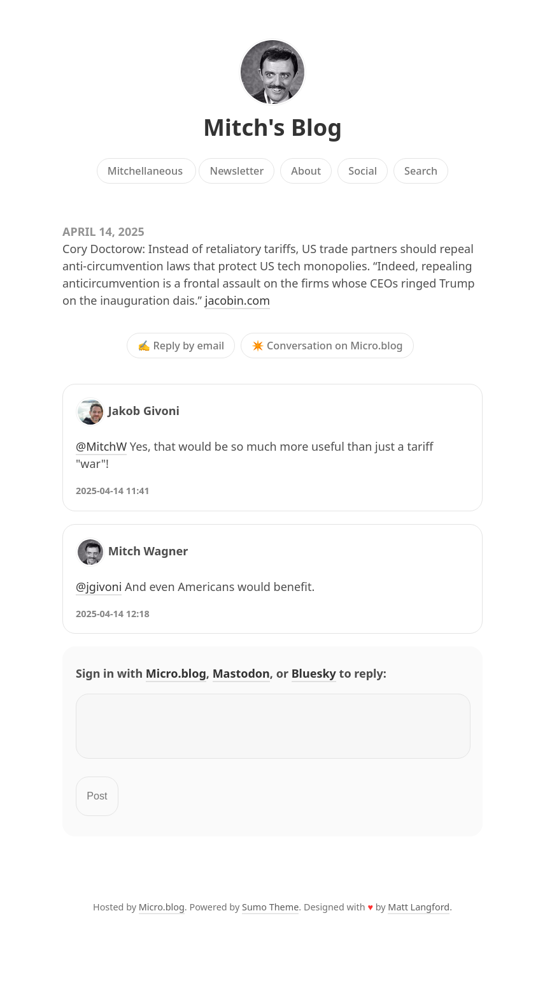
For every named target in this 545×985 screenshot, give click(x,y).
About (306, 171)
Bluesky (314, 673)
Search (420, 171)
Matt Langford (418, 914)
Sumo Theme (270, 914)
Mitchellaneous (146, 171)
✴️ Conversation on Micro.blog (327, 346)
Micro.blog (176, 673)
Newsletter (237, 171)
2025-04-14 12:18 (113, 614)
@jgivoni (99, 586)
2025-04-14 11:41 (113, 491)
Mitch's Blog (272, 127)
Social (362, 171)
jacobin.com (237, 300)
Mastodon (241, 673)
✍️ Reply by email (181, 346)
